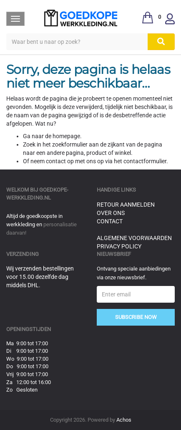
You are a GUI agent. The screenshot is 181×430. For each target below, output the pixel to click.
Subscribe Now (136, 317)
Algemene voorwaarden (134, 238)
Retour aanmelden (126, 204)
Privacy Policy (119, 246)
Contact (110, 221)
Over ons (111, 213)
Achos (123, 420)
